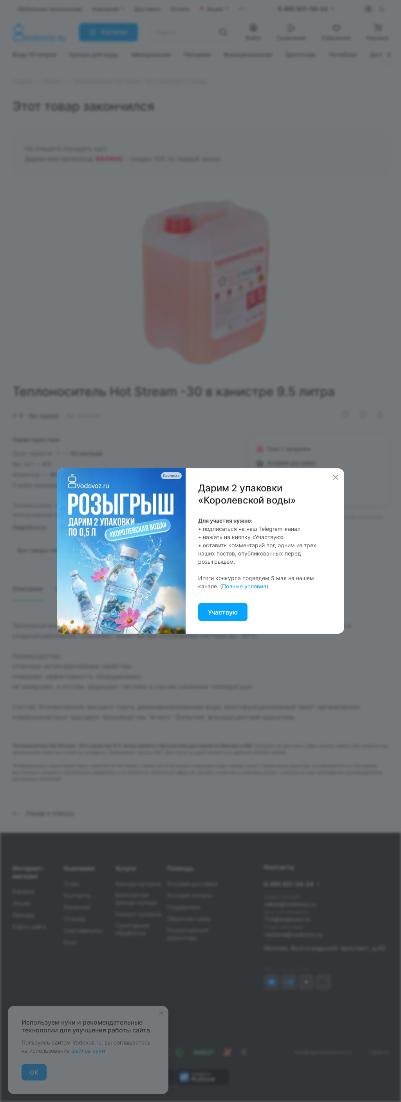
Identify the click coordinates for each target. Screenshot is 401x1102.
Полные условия (244, 586)
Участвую (223, 612)
